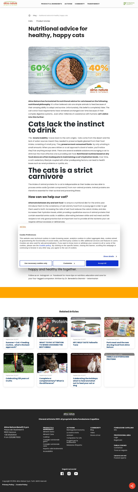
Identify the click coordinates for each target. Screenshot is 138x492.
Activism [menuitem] (70, 435)
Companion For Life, (11, 354)
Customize (69, 263)
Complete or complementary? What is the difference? (51, 381)
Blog (35, 15)
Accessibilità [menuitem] (48, 451)
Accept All (102, 263)
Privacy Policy (8, 485)
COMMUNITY (79, 4)
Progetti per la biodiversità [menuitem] (72, 442)
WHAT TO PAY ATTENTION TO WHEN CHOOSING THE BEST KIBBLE (51, 345)
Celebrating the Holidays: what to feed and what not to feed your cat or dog (85, 382)
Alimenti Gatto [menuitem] (48, 432)
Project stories (22, 354)
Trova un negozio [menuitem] (120, 450)
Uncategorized (9, 318)
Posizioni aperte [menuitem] (120, 458)
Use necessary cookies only (35, 263)
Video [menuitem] (92, 433)
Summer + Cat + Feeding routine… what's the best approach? (17, 345)
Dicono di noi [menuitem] (95, 435)
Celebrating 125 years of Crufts (17, 379)
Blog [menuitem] (92, 430)
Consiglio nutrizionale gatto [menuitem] (51, 441)
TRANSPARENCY (93, 4)
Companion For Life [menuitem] (74, 438)
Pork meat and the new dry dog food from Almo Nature (118, 345)
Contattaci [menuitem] (118, 448)
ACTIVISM (68, 4)
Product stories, (83, 354)
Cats (30, 21)
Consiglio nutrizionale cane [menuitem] (51, 445)
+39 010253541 (10, 434)
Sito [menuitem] (115, 430)
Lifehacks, (49, 354)
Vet (52, 318)
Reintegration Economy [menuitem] (76, 430)
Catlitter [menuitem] (46, 437)
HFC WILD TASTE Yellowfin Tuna (85, 343)
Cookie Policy (21, 485)
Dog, (49, 318)
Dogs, (107, 318)
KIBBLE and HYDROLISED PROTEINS (118, 357)
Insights (55, 354)
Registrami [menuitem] (118, 440)
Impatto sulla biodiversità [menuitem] (53, 449)
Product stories (43, 21)
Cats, (40, 318)
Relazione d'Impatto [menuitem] (74, 445)
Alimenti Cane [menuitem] (48, 434)
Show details (108, 256)
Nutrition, (45, 318)
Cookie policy (45, 245)
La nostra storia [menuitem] (73, 433)
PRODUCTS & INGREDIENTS (51, 4)
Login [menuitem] (116, 437)
